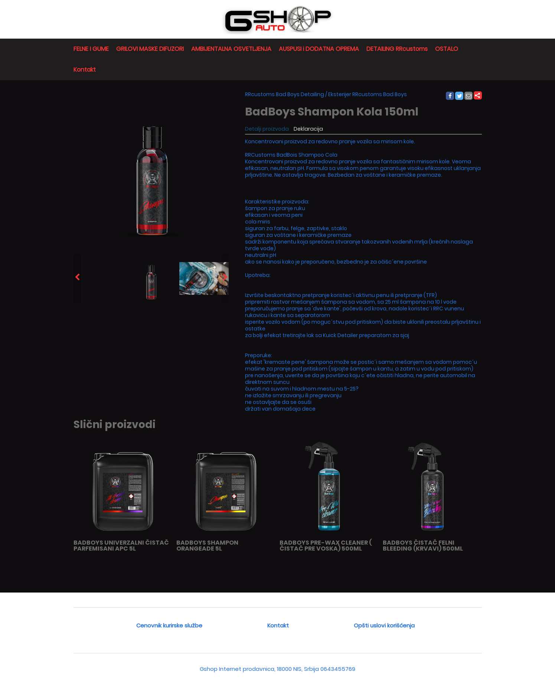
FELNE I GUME (91, 49)
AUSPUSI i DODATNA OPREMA (319, 49)
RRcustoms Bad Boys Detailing (284, 94)
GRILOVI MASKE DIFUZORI (150, 49)
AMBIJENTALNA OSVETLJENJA (231, 49)
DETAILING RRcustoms (397, 49)
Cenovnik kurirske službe (169, 625)
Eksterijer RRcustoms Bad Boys (367, 94)
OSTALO (446, 49)
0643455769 (337, 669)
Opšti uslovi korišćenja (384, 625)
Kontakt (85, 69)
